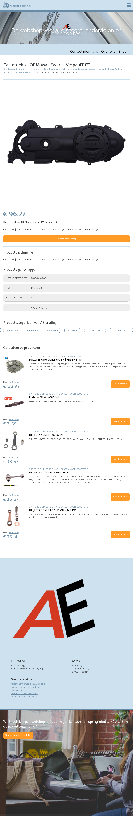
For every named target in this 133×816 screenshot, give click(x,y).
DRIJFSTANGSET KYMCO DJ (46, 435)
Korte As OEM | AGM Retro (45, 397)
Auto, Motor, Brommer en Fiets (52, 69)
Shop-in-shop (29, 69)
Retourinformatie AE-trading (24, 696)
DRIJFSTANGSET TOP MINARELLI (49, 472)
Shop (123, 51)
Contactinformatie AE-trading (25, 687)
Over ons (108, 51)
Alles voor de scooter (77, 69)
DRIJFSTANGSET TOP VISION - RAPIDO (52, 510)
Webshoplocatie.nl (11, 69)
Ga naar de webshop (66, 238)
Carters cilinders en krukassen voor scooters (58, 356)
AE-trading (14, 382)
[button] (66, 204)
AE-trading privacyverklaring (24, 693)
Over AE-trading (18, 690)
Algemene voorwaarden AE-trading (28, 684)
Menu (129, 5)
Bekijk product (120, 383)
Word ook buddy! (18, 735)
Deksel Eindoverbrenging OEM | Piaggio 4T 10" (56, 359)
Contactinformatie (84, 51)
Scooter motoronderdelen (101, 69)
